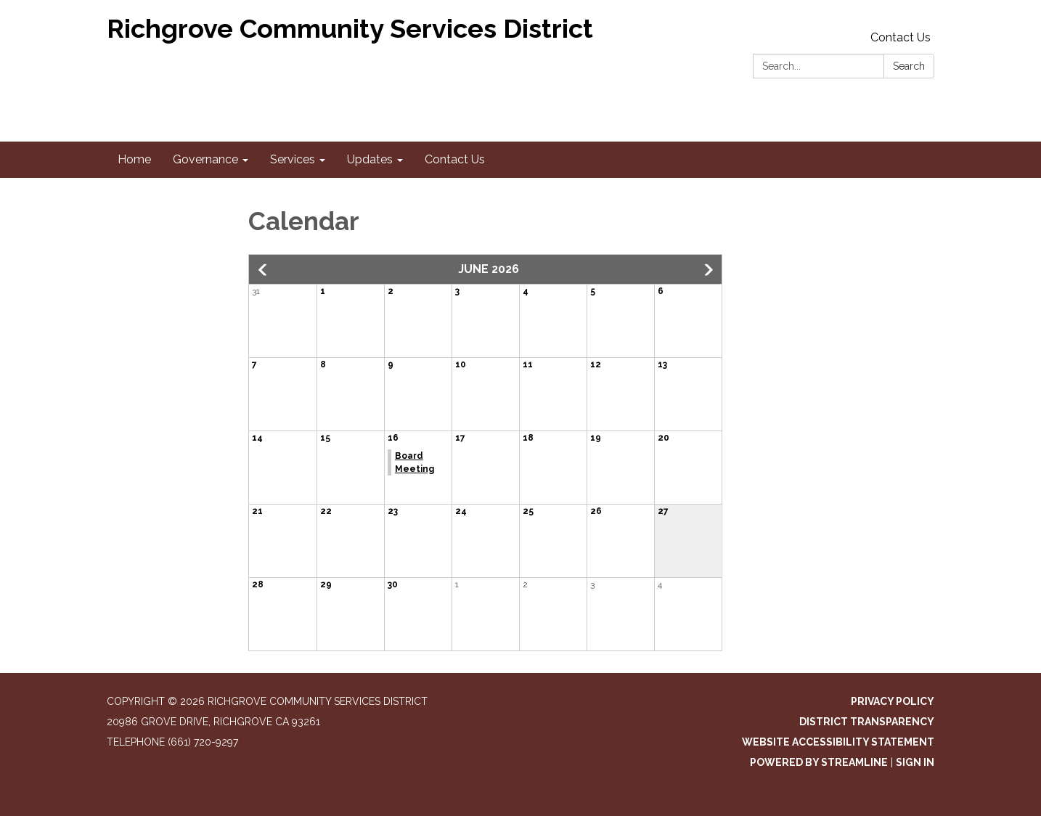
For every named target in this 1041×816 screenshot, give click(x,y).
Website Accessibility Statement (838, 742)
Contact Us (900, 37)
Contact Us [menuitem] (455, 159)
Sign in (915, 762)
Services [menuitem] (292, 159)
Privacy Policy (892, 701)
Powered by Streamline (819, 762)
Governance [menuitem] (205, 159)
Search (909, 66)
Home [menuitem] (134, 159)
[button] (263, 270)
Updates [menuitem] (370, 159)
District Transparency (866, 721)
